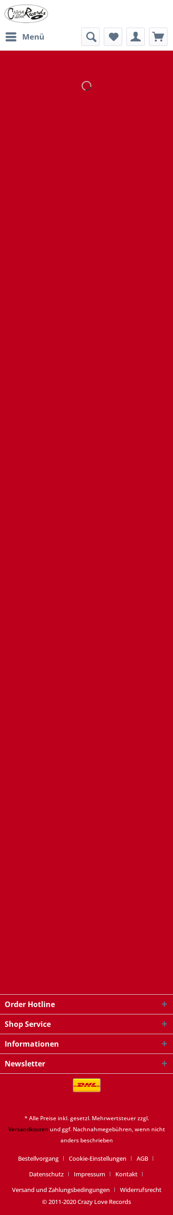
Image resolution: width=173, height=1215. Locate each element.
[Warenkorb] (158, 37)
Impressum (89, 1174)
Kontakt (126, 1174)
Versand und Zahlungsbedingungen (61, 1190)
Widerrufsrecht (140, 1190)
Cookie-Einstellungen (97, 1158)
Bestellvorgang (38, 1158)
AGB (142, 1158)
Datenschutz (46, 1174)
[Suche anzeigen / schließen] (90, 37)
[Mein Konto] (135, 37)
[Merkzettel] (113, 37)
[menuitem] (24, 37)
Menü (25, 35)
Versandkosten (28, 1129)
